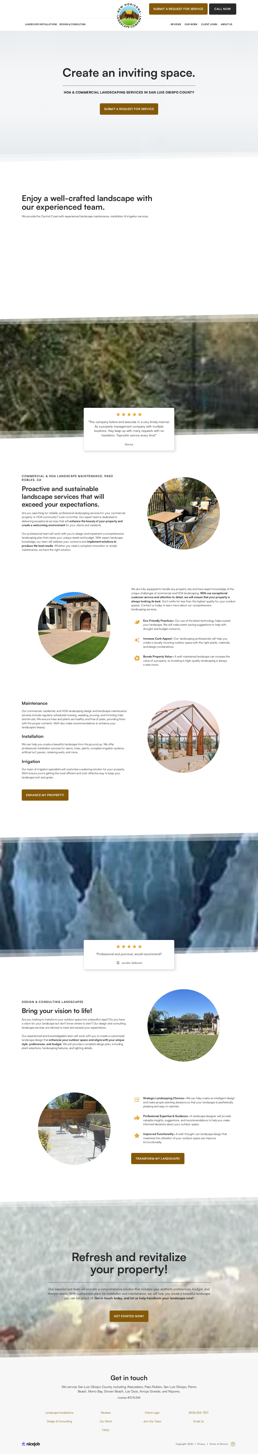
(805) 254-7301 (198, 1412)
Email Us (198, 1421)
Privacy (201, 1443)
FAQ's (105, 1430)
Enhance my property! (45, 795)
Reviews (176, 24)
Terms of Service (218, 1443)
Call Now (222, 9)
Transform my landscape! (158, 1158)
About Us (226, 24)
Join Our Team (152, 1421)
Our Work (191, 24)
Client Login (209, 24)
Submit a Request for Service (178, 9)
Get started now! (129, 1316)
